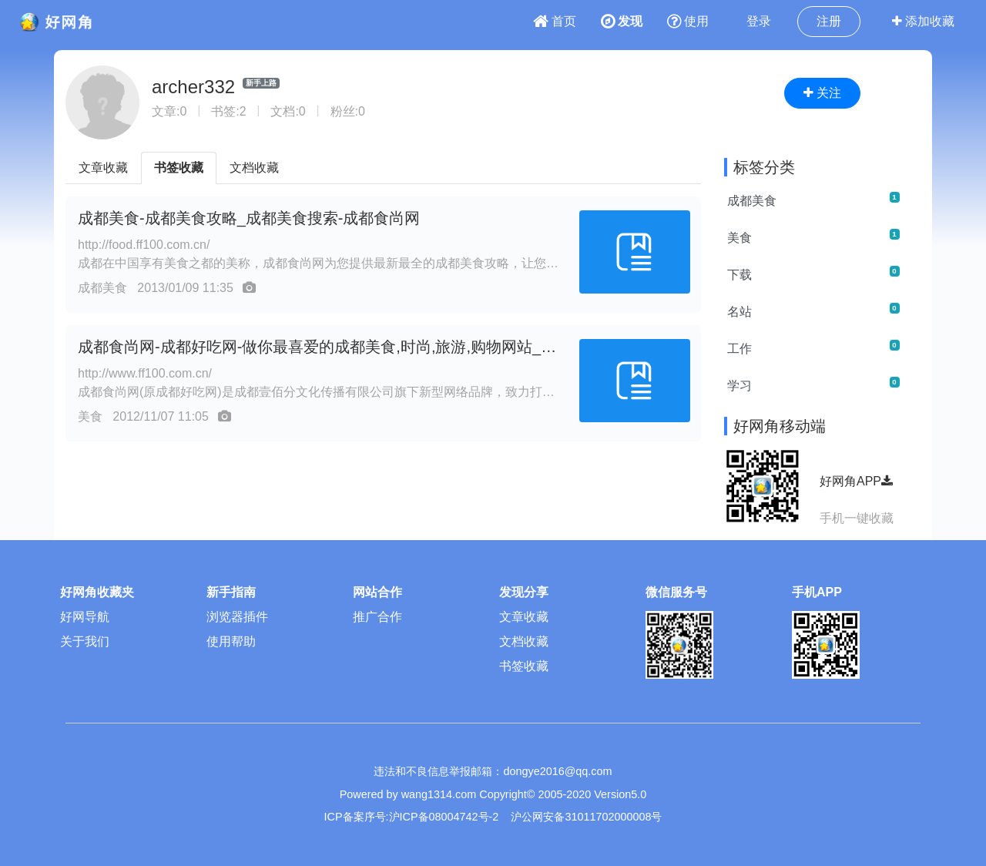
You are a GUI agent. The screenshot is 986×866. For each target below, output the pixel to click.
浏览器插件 (237, 616)
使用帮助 (231, 641)
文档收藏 (254, 167)
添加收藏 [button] (923, 21)
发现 (621, 21)
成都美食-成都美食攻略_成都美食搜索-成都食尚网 (249, 218)
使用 (688, 21)
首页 (554, 21)
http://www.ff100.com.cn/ (145, 373)
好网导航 (84, 616)
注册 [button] (829, 21)
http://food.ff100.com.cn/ (144, 244)
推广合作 (377, 616)
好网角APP (856, 481)
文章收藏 (103, 167)
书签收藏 (178, 167)
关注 (822, 92)
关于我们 (84, 641)
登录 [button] (758, 21)
